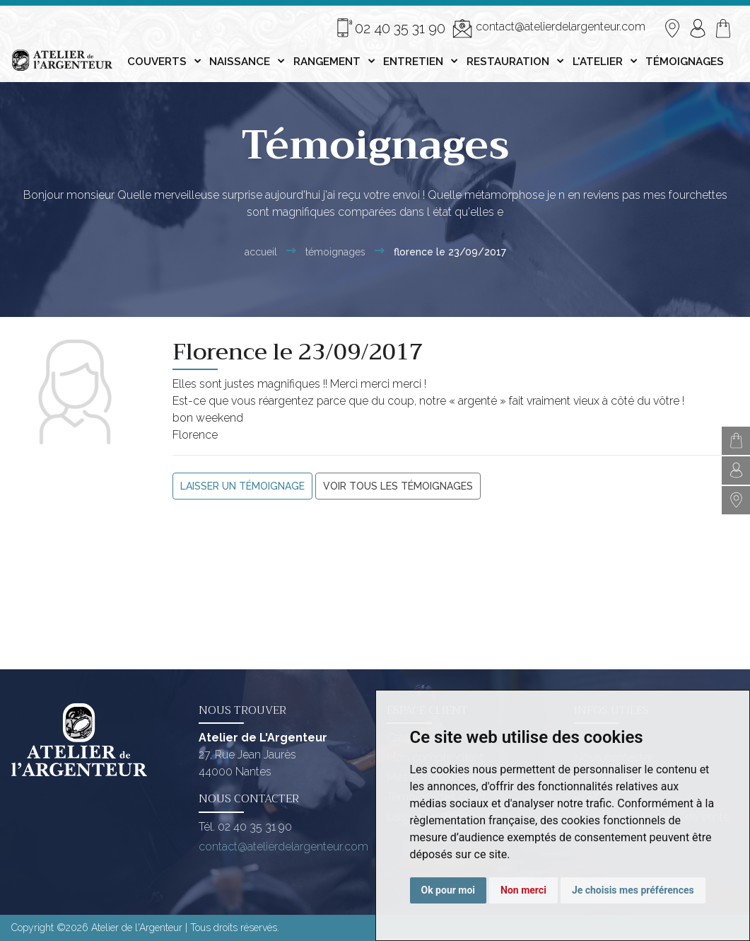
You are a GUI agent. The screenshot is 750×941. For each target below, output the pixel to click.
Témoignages (335, 252)
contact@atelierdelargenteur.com (548, 28)
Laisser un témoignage (242, 486)
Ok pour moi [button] (448, 890)
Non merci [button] (523, 890)
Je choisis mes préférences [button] (633, 890)
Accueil (261, 252)
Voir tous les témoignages (398, 486)
